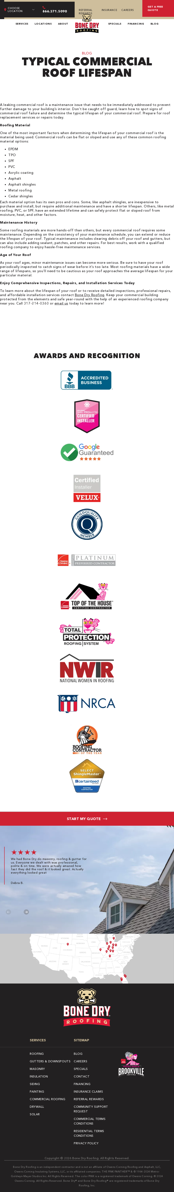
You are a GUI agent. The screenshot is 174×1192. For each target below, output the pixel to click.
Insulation (39, 1076)
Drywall (37, 1107)
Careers (127, 10)
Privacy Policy (86, 1143)
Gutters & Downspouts (50, 1061)
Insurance (109, 10)
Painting (37, 1091)
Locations (43, 23)
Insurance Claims (88, 1091)
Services (22, 23)
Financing (136, 23)
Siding (35, 1084)
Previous (8, 912)
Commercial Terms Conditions (89, 1121)
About (63, 23)
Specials (114, 23)
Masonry (37, 1069)
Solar (35, 1114)
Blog (155, 23)
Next (26, 912)
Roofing (37, 1054)
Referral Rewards (85, 11)
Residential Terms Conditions (89, 1133)
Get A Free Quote (155, 8)
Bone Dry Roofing (89, 295)
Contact (82, 1076)
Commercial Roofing (47, 1099)
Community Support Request (91, 1109)
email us (61, 303)
